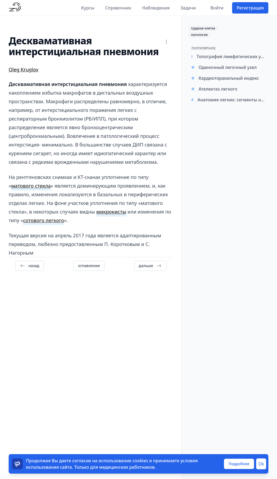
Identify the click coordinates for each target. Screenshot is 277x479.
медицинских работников (127, 467)
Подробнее (239, 463)
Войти (216, 8)
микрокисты (111, 211)
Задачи (188, 8)
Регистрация (250, 8)
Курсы (87, 8)
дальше (150, 265)
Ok (261, 464)
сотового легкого (43, 220)
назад (29, 265)
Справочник (118, 8)
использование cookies (123, 461)
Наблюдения (156, 8)
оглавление (89, 265)
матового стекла (31, 185)
